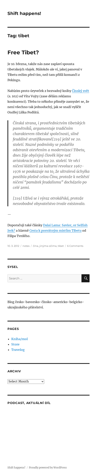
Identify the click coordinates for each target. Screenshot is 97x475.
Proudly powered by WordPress (48, 467)
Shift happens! (24, 13)
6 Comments (75, 245)
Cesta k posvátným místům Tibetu (55, 230)
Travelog (18, 350)
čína (35, 245)
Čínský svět (80, 91)
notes (26, 245)
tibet (61, 245)
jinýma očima (48, 245)
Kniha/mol (19, 339)
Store (15, 344)
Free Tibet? (23, 52)
